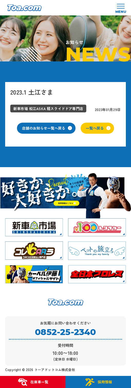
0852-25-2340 (65, 332)
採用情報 (98, 382)
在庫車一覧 (32, 382)
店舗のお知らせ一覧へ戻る (47, 128)
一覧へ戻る (98, 128)
